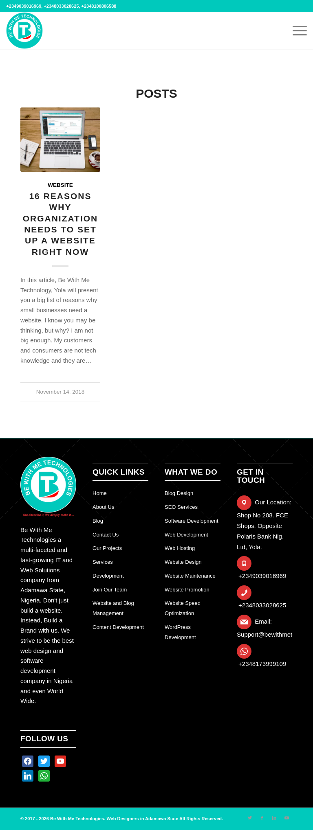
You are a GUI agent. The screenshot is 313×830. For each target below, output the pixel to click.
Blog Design (179, 493)
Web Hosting (180, 548)
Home (100, 493)
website (60, 185)
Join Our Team (110, 590)
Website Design (183, 562)
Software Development (191, 521)
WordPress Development (180, 632)
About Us (103, 507)
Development (108, 576)
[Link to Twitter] (250, 818)
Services (103, 562)
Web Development (186, 535)
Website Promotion (187, 590)
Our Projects (107, 548)
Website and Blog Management (113, 608)
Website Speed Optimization (183, 608)
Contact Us (106, 535)
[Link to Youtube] (286, 818)
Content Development (118, 627)
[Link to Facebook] (262, 818)
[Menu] (295, 30)
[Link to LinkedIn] (274, 818)
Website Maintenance (190, 576)
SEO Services (181, 507)
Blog (98, 521)
